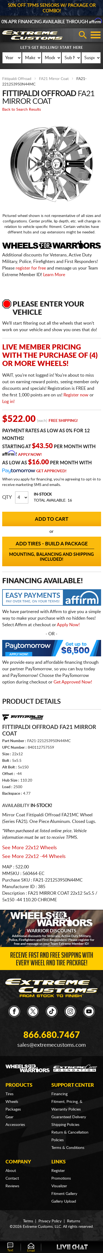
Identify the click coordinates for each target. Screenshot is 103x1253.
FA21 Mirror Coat (54, 79)
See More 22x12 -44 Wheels (34, 856)
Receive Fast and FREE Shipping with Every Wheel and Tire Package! (51, 960)
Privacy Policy (50, 1221)
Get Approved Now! (73, 682)
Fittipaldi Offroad (16, 79)
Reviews (12, 1186)
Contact (12, 1178)
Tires (9, 1094)
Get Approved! (51, 471)
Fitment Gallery (64, 1194)
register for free (31, 268)
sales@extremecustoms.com (51, 1045)
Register (58, 1171)
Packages (13, 1109)
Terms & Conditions (67, 1148)
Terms (28, 1221)
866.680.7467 (51, 1035)
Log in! (8, 401)
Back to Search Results (21, 109)
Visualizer (59, 1186)
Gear (9, 1117)
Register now (75, 395)
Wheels (11, 1102)
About (10, 1171)
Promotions (61, 1178)
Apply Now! (30, 455)
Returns (73, 1221)
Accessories (15, 1125)
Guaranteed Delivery (68, 1117)
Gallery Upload (63, 1201)
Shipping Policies (65, 1125)
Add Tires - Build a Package (51, 552)
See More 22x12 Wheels (29, 847)
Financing (59, 1094)
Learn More (54, 275)
